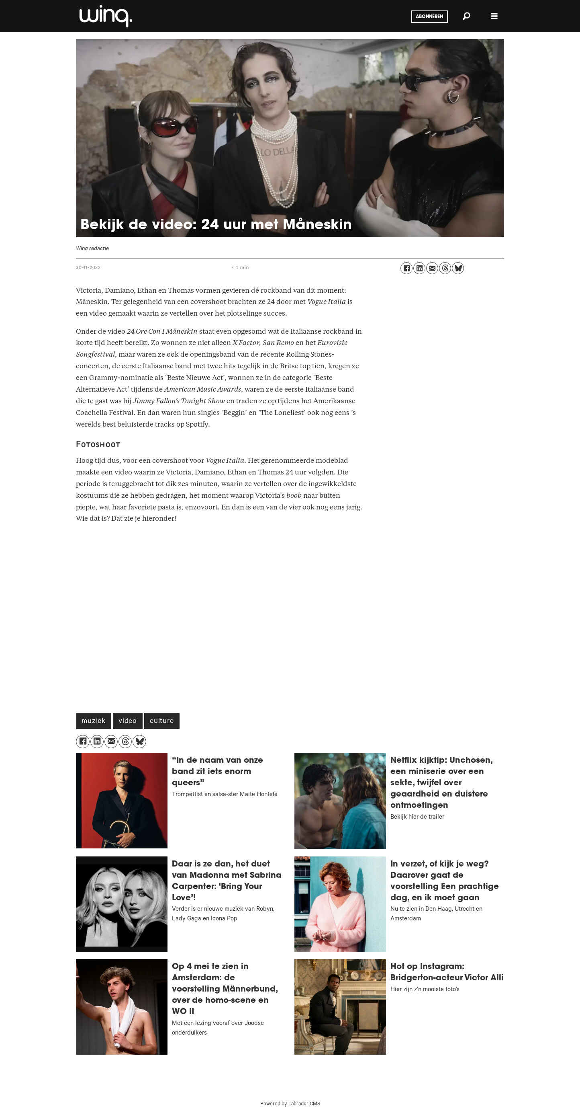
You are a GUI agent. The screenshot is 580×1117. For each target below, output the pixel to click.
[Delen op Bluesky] (458, 268)
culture (162, 722)
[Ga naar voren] (105, 16)
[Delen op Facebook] (406, 268)
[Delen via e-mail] (432, 268)
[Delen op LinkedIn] (419, 268)
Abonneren (429, 17)
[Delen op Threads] (445, 268)
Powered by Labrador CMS (290, 1104)
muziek (94, 722)
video (127, 722)
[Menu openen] (494, 16)
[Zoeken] (466, 16)
